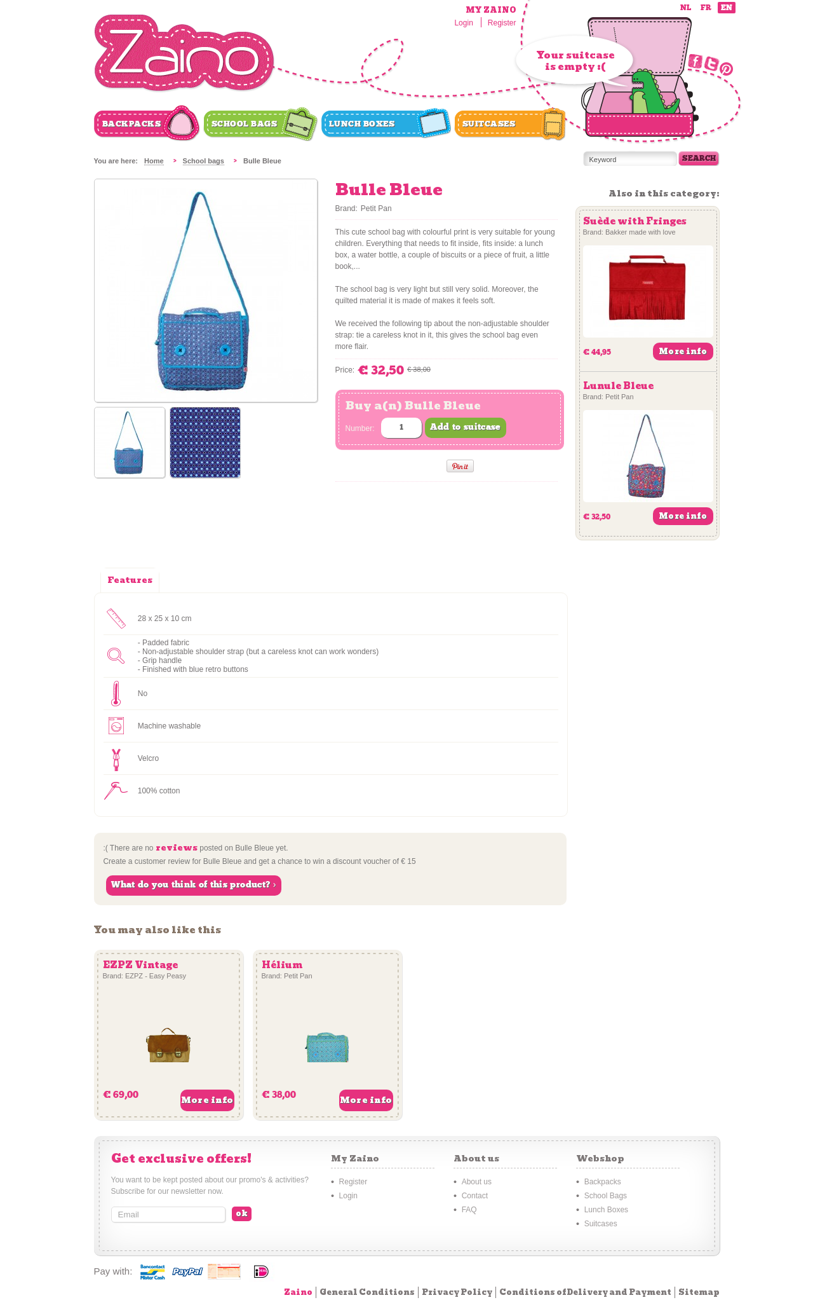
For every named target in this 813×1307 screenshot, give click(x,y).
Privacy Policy (457, 1292)
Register (502, 22)
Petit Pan (376, 208)
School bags (203, 161)
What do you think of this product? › (193, 884)
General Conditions (367, 1292)
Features (129, 580)
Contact (475, 1195)
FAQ (469, 1209)
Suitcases (489, 124)
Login (463, 22)
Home (154, 161)
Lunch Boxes (362, 124)
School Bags (245, 124)
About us (477, 1181)
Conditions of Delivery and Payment (585, 1292)
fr (706, 8)
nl (685, 8)
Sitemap (699, 1292)
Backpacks (131, 124)
